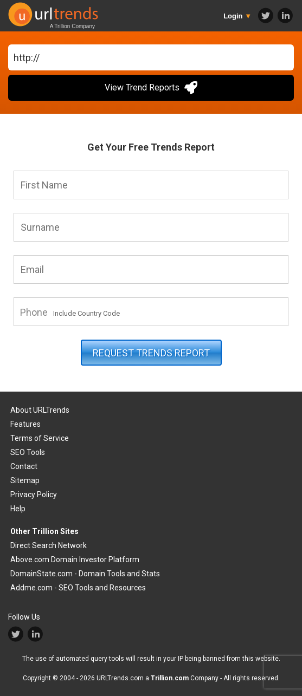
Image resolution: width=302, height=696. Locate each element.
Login (237, 16)
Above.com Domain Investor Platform (74, 559)
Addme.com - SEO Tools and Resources (78, 587)
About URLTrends (39, 410)
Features (25, 424)
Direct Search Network (48, 545)
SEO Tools (27, 452)
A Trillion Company (72, 26)
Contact (23, 466)
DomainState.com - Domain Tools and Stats (85, 573)
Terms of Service (39, 438)
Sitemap (25, 480)
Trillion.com (170, 678)
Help (17, 508)
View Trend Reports (151, 87)
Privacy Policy (33, 494)
